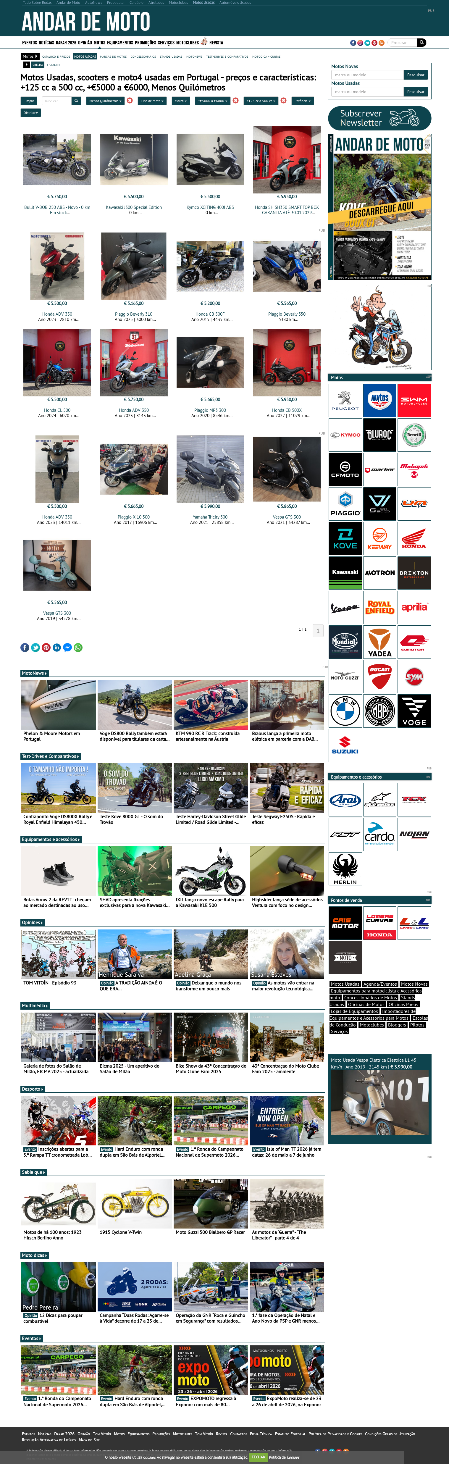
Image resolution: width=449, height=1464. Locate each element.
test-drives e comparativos (227, 56)
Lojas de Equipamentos (354, 1011)
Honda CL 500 (57, 410)
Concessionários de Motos (370, 997)
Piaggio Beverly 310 (133, 314)
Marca (181, 101)
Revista (216, 42)
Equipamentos (120, 42)
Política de (284, 1457)
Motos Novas (414, 984)
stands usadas (171, 56)
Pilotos (417, 1025)
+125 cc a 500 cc (261, 101)
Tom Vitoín (102, 1433)
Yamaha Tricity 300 (210, 517)
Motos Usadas (345, 984)
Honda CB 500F (210, 314)
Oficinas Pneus (403, 1004)
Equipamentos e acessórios (51, 839)
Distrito (31, 112)
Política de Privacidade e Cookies (335, 1433)
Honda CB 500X (287, 410)
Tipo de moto (152, 101)
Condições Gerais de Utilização (390, 1433)
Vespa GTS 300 (287, 517)
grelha (38, 64)
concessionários (143, 56)
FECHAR (258, 1457)
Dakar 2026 (66, 42)
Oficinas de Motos (366, 1004)
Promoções (145, 42)
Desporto (33, 1089)
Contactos (238, 1433)
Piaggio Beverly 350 (287, 314)
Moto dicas (35, 1255)
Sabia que (34, 1172)
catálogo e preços (56, 56)
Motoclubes (187, 42)
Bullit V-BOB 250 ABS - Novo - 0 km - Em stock (57, 209)
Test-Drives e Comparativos (51, 756)
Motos (99, 42)
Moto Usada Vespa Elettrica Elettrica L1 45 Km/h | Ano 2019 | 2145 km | (380, 1096)
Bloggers (397, 1025)
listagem (53, 64)
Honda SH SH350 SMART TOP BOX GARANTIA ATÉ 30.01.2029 (287, 209)
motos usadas (85, 56)
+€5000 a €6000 (212, 101)
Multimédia (35, 1005)
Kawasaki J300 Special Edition (134, 207)
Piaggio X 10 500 (134, 517)
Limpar (29, 101)
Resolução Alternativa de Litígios (49, 1439)
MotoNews (34, 673)
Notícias (46, 42)
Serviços (166, 42)
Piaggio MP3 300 (210, 410)
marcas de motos (113, 56)
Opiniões (32, 922)
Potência (303, 101)
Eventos (29, 42)
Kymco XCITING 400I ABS (210, 207)
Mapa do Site (89, 1439)
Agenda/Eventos (380, 984)
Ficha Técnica (261, 1433)
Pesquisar (415, 75)
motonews (194, 56)
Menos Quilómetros (105, 101)
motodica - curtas (266, 56)
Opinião (85, 42)
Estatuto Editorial (290, 1433)
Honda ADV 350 (57, 314)
